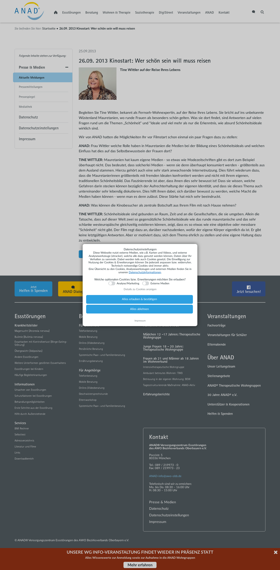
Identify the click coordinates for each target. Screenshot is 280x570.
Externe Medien (159, 283)
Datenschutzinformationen (145, 272)
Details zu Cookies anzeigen (140, 289)
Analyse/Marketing (128, 283)
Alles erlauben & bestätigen (139, 299)
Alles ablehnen (139, 309)
